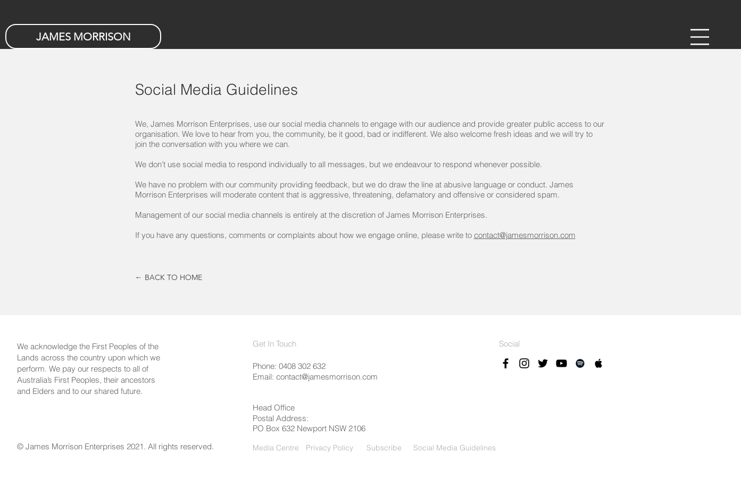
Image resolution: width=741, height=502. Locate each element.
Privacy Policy (329, 447)
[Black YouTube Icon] (561, 363)
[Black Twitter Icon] (542, 363)
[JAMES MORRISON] (83, 36)
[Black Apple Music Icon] (598, 363)
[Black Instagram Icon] (524, 363)
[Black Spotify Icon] (580, 363)
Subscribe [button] (383, 447)
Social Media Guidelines (454, 447)
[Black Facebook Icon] (505, 363)
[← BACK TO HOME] (168, 278)
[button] (699, 37)
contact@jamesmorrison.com (525, 235)
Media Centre (276, 447)
